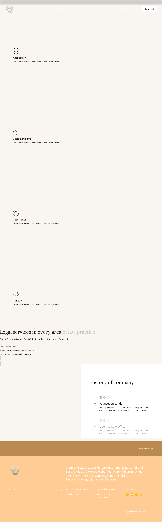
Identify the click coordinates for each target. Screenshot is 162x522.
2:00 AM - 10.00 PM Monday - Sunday (103, 495)
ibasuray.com (135, 511)
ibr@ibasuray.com (73, 494)
